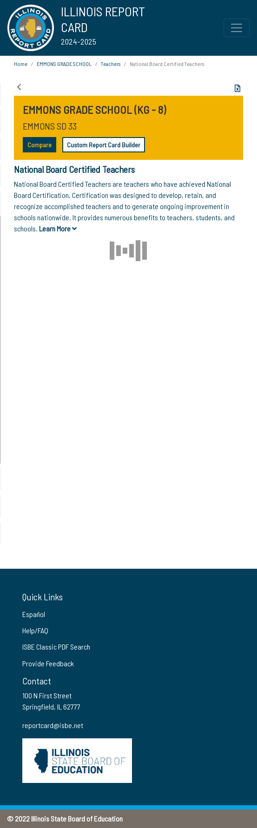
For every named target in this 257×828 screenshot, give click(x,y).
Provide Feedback (48, 663)
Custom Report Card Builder (103, 145)
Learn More (58, 228)
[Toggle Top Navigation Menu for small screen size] (237, 28)
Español (33, 614)
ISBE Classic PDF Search (56, 646)
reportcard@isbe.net (52, 725)
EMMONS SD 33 (50, 125)
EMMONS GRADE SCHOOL (64, 63)
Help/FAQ (35, 630)
